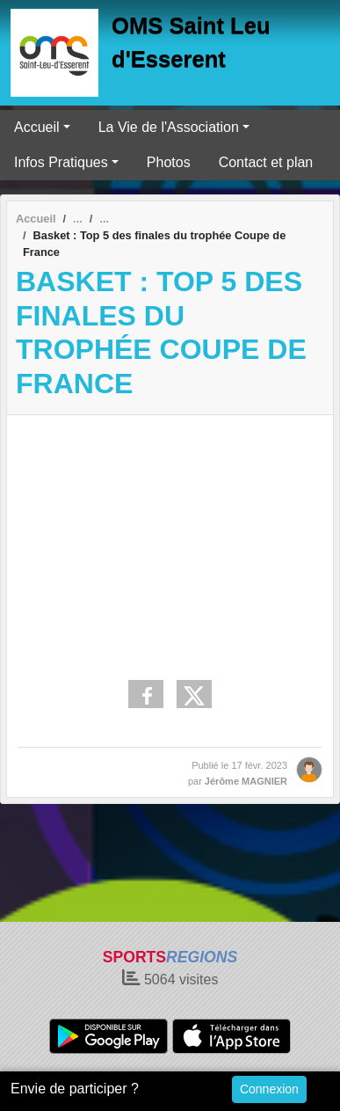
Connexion (269, 1089)
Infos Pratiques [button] (61, 162)
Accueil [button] (37, 127)
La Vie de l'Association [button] (168, 127)
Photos (169, 162)
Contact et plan (266, 162)
